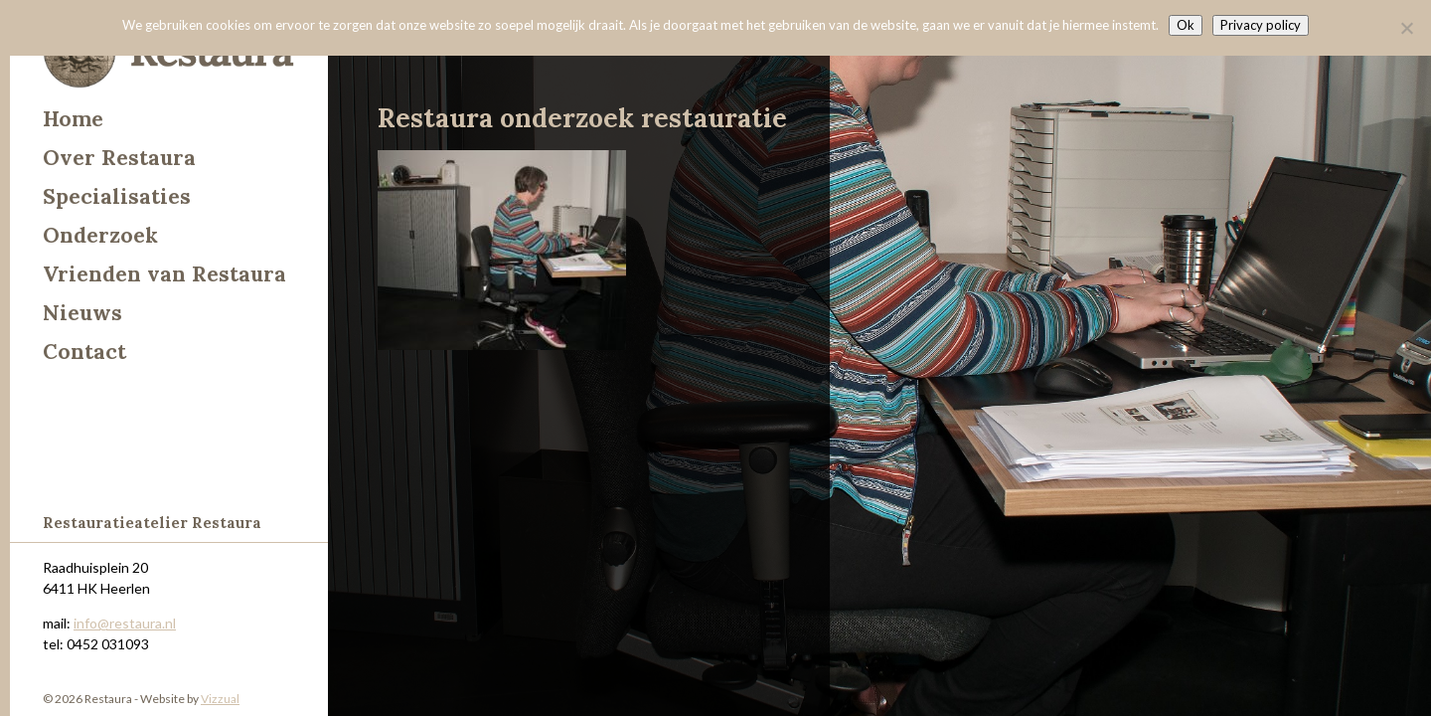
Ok (1185, 25)
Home (73, 118)
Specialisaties (117, 196)
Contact (84, 351)
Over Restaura (119, 157)
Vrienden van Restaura (164, 274)
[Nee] (1406, 28)
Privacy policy (1260, 25)
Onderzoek (100, 235)
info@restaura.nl (125, 623)
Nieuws (82, 312)
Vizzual (220, 698)
